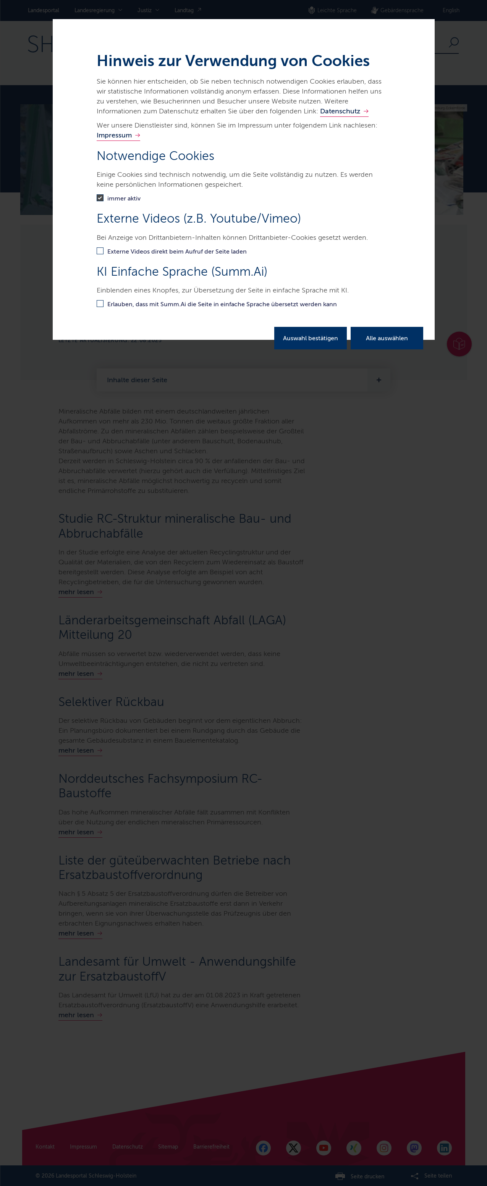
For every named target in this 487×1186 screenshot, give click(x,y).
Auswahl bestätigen (310, 338)
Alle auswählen (387, 338)
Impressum (114, 135)
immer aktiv (124, 198)
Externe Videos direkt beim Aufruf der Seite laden (177, 251)
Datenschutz (340, 111)
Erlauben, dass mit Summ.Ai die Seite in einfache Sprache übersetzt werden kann (222, 304)
